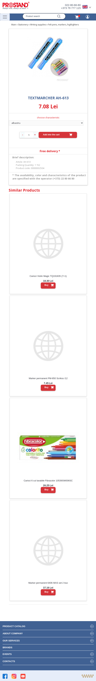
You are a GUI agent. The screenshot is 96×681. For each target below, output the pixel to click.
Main (13, 24)
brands (7, 647)
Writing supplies (38, 24)
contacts (9, 661)
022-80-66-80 (73, 5)
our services (11, 640)
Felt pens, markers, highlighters (63, 24)
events (7, 654)
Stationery (23, 24)
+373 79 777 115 (71, 7)
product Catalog (14, 626)
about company (13, 633)
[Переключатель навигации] (5, 16)
